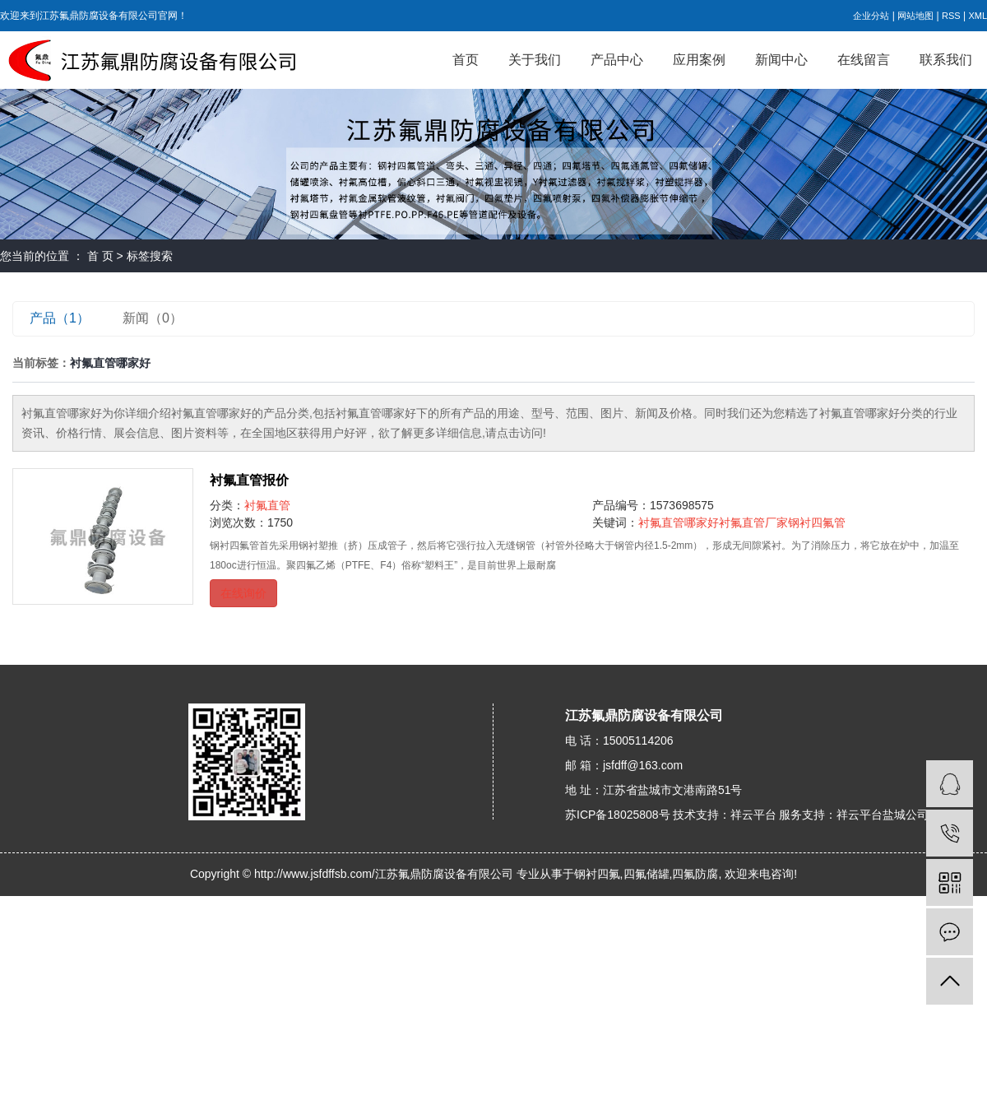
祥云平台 (753, 814)
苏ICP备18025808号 (617, 814)
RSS (951, 16)
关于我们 (534, 60)
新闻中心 (781, 60)
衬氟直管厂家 (753, 522)
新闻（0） (153, 318)
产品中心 (617, 60)
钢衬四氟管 (817, 522)
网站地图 (915, 16)
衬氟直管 (267, 505)
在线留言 (863, 60)
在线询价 (243, 593)
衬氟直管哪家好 (678, 522)
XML (977, 16)
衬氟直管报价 (249, 480)
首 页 (100, 255)
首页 (465, 60)
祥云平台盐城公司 (882, 814)
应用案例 (699, 60)
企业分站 (871, 16)
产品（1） (60, 318)
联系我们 (946, 60)
